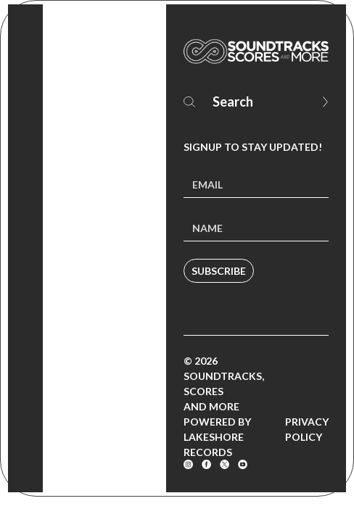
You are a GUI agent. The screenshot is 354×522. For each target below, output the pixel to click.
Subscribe (219, 271)
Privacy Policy (307, 429)
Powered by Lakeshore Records (217, 436)
